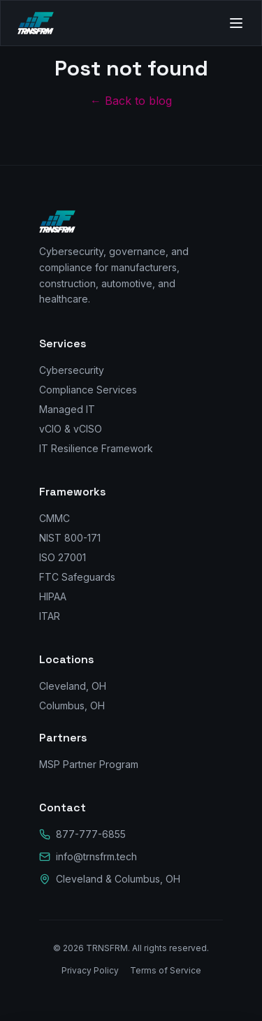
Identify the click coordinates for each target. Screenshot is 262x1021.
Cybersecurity (71, 370)
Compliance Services (88, 390)
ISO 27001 (62, 557)
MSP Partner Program (88, 764)
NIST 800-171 (70, 538)
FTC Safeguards (77, 577)
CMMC (54, 518)
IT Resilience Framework (96, 448)
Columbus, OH (72, 705)
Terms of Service (165, 970)
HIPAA (52, 596)
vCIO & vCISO (70, 429)
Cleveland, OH (72, 686)
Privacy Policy (90, 970)
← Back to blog (131, 101)
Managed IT (67, 409)
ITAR (49, 616)
